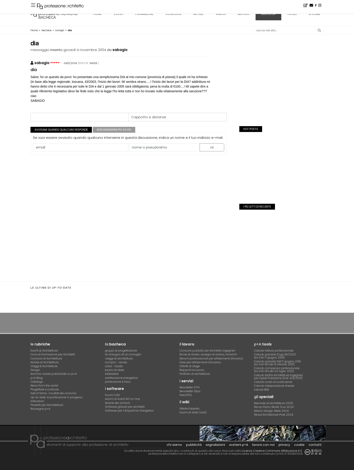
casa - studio (114, 366)
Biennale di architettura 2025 (273, 403)
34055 (93, 63)
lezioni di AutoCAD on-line (122, 399)
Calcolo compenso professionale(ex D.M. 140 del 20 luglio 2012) (277, 369)
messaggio (39, 49)
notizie (198, 14)
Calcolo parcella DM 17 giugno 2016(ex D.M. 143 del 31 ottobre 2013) (277, 362)
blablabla (112, 374)
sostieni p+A (238, 444)
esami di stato (114, 370)
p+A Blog (36, 378)
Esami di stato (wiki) (193, 412)
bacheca (47, 17)
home (97, 14)
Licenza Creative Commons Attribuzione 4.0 (272, 451)
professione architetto (54, 13)
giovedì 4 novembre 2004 (84, 49)
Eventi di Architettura (44, 350)
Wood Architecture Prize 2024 (273, 415)
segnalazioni (215, 444)
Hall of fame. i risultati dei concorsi (53, 393)
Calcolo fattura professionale (273, 350)
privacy (284, 444)
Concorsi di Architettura (46, 358)
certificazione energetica (121, 378)
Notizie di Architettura (44, 362)
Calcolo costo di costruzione (273, 382)
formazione (144, 14)
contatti (315, 444)
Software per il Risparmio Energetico (129, 410)
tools (292, 14)
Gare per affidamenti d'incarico (200, 362)
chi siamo (174, 444)
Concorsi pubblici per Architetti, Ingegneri (207, 350)
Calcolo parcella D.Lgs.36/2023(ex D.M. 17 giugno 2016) (275, 355)
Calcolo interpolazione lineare (274, 386)
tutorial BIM (261, 389)
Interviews (37, 401)
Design (35, 370)
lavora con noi (263, 444)
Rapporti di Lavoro (191, 370)
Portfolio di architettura (194, 374)
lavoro (243, 14)
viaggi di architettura (119, 358)
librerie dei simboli (117, 403)
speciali (314, 14)
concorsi (173, 14)
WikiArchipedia (189, 408)
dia (33, 69)
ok (212, 147)
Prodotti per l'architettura (46, 405)
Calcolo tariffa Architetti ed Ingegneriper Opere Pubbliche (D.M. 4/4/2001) (278, 376)
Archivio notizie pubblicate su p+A (53, 374)
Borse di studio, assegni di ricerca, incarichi (208, 354)
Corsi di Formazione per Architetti (52, 354)
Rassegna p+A (40, 409)
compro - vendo (116, 362)
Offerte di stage (189, 366)
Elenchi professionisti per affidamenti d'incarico (211, 358)
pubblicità (194, 444)
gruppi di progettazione (121, 350)
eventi (118, 14)
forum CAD (112, 395)
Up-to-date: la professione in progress (56, 397)
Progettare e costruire (44, 389)
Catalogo (36, 382)
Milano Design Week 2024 (271, 411)
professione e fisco (118, 382)
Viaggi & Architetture (44, 366)
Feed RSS (185, 395)
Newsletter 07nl (189, 387)
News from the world (44, 385)
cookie (299, 444)
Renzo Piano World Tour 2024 (274, 407)
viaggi (221, 14)
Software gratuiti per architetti (125, 407)
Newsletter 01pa (189, 391)
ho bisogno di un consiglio (123, 354)
